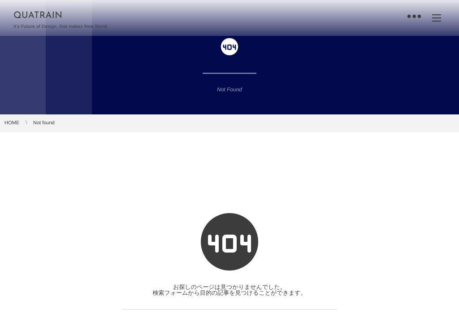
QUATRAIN (37, 15)
